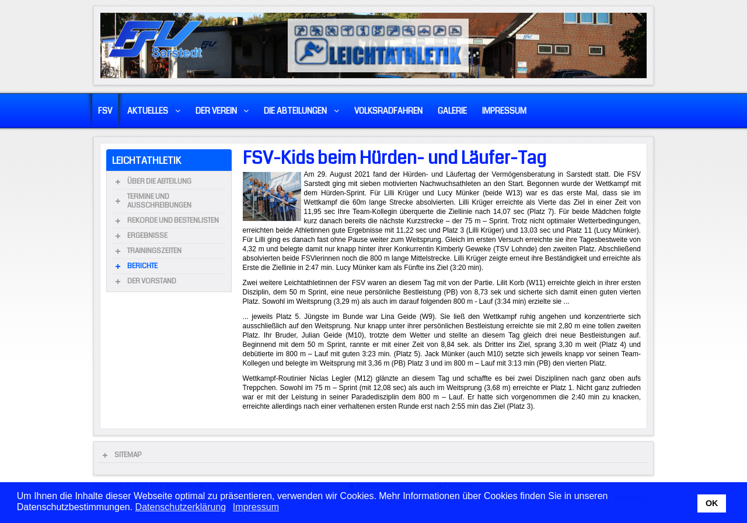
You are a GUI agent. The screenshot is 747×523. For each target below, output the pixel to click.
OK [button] (712, 503)
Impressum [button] (256, 507)
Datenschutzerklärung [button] (180, 507)
